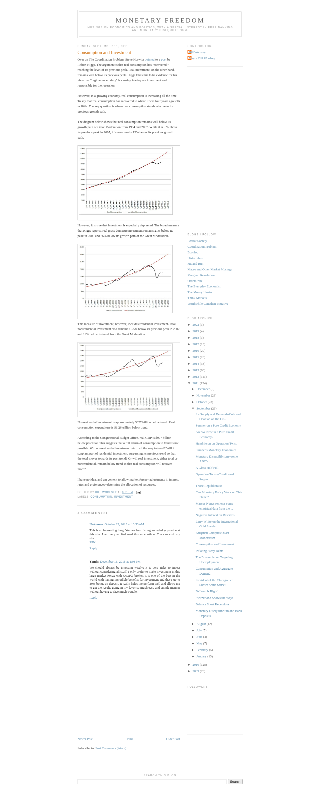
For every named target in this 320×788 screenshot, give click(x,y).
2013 (196, 370)
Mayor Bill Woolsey (202, 58)
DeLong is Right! (207, 591)
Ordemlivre (195, 281)
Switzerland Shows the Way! (214, 598)
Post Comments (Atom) (111, 748)
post (163, 59)
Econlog (193, 252)
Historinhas (195, 258)
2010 (196, 664)
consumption (101, 496)
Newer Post (85, 739)
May (199, 643)
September (203, 408)
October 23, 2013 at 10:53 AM (124, 524)
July (199, 630)
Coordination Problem (202, 246)
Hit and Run (196, 263)
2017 (196, 344)
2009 (196, 671)
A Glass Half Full (207, 468)
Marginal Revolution (201, 275)
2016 (196, 350)
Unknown (96, 524)
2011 (196, 383)
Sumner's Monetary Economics (216, 450)
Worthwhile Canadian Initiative (208, 303)
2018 (196, 337)
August (201, 624)
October (202, 402)
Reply (93, 548)
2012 (196, 376)
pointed (150, 59)
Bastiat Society (197, 241)
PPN (93, 542)
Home (130, 739)
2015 (196, 357)
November (203, 395)
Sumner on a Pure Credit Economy (218, 425)
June (199, 637)
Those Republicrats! (209, 486)
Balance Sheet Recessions (212, 604)
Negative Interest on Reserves (215, 515)
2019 (196, 331)
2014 (196, 363)
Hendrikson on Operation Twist (216, 443)
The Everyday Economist (204, 286)
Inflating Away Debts (209, 551)
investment (123, 496)
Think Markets (197, 298)
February (202, 650)
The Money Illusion (200, 292)
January (202, 656)
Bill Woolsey (197, 52)
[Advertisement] (115, 701)
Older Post (173, 739)
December (203, 389)
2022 (196, 324)
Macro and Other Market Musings (210, 269)
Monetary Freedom (160, 20)
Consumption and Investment (215, 544)
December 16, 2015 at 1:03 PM (120, 561)
